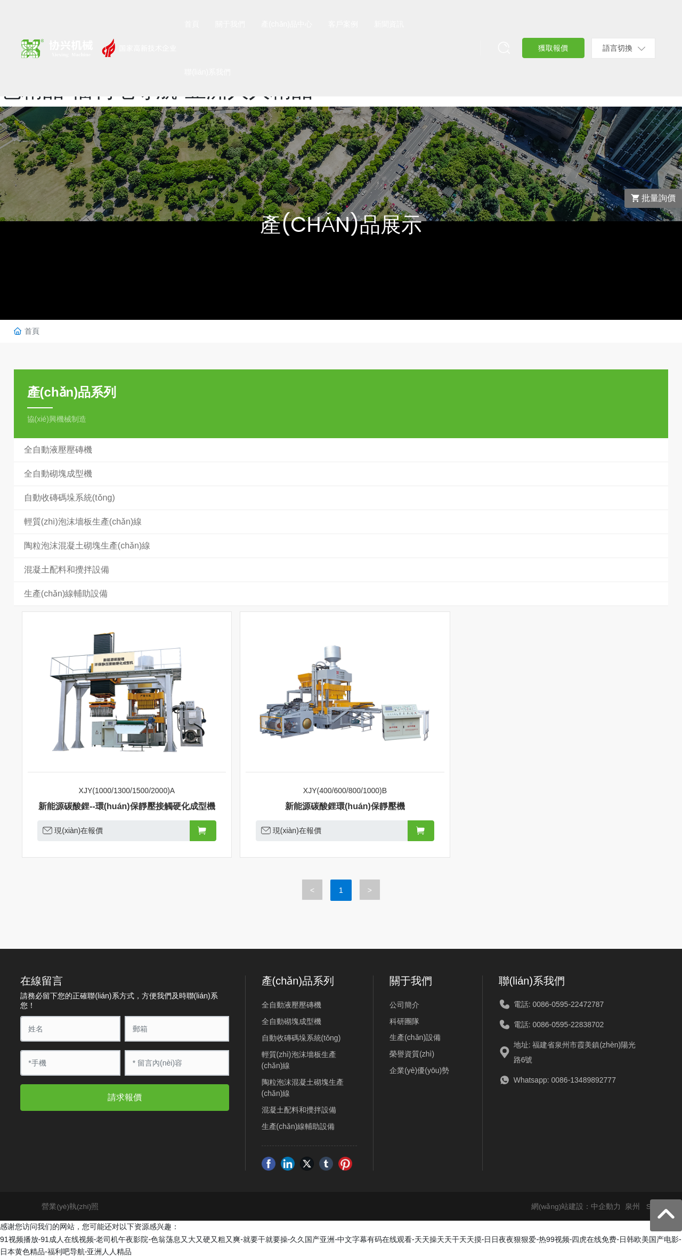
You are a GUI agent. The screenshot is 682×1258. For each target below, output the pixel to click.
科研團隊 (404, 1021)
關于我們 (230, 24)
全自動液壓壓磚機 (291, 1005)
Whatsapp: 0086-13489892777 (565, 1080)
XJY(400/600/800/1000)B (345, 790)
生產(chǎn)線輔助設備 (298, 1126)
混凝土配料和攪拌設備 (299, 1110)
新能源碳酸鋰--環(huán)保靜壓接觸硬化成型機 (126, 806)
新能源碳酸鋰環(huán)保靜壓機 (345, 806)
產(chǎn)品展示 (341, 224)
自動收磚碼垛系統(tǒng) (301, 1038)
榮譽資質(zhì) (411, 1054)
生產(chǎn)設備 (415, 1037)
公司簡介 (404, 1005)
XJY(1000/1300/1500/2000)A (127, 790)
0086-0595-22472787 (568, 1004)
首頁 (191, 24)
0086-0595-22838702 (568, 1024)
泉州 (631, 1206)
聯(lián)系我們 (207, 72)
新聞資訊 (389, 24)
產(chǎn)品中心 (286, 24)
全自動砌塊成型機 (291, 1021)
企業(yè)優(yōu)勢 (419, 1070)
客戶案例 (343, 24)
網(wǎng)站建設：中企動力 (576, 1206)
